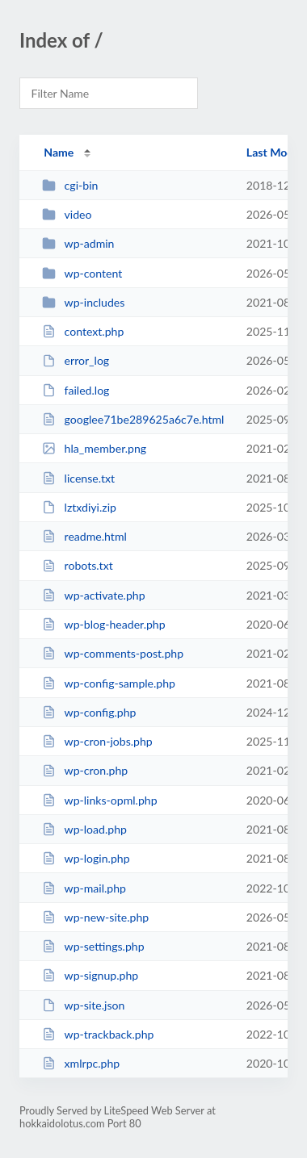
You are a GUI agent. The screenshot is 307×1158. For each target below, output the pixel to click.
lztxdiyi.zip (79, 507)
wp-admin (78, 243)
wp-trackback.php (98, 1034)
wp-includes (83, 302)
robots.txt (77, 565)
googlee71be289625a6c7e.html (133, 419)
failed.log (75, 390)
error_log (75, 360)
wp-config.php (89, 712)
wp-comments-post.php (112, 653)
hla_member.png (94, 448)
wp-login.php (85, 858)
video (66, 214)
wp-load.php (84, 829)
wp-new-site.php (95, 917)
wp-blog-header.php (103, 624)
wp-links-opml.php (99, 800)
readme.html (84, 536)
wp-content (82, 273)
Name (59, 152)
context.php (83, 331)
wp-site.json (83, 1005)
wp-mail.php (84, 888)
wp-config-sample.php (108, 683)
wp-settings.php (93, 946)
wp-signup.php (90, 975)
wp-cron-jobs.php (97, 741)
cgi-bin (70, 185)
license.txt (78, 478)
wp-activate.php (93, 595)
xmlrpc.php (81, 1063)
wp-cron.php (85, 770)
